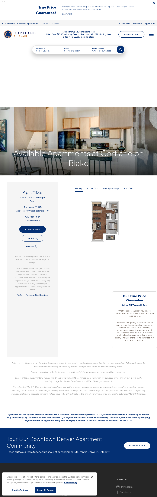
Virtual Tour (92, 123)
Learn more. (67, 14)
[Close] (92, 477)
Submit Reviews (77, 472)
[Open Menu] (151, 34)
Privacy (64, 472)
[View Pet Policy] (77, 438)
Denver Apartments (28, 23)
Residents (137, 23)
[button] (2, 1)
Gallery (78, 123)
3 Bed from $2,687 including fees (78, 36)
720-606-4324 (60, 421)
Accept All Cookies (45, 490)
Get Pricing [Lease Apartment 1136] (32, 173)
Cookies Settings (20, 490)
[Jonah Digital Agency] (143, 470)
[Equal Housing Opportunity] (53, 438)
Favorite (32, 182)
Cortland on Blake (50, 23)
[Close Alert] (154, 3)
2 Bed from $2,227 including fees (95, 34)
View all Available (32, 156)
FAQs (19, 230)
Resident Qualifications (37, 230)
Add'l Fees (22, 146)
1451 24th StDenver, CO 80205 (62, 428)
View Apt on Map (111, 123)
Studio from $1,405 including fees (79, 31)
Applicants (150, 23)
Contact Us (124, 23)
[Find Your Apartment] (120, 49)
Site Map (92, 472)
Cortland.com (8, 23)
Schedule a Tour (131, 34)
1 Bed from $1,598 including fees (61, 34)
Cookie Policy (70, 482)
